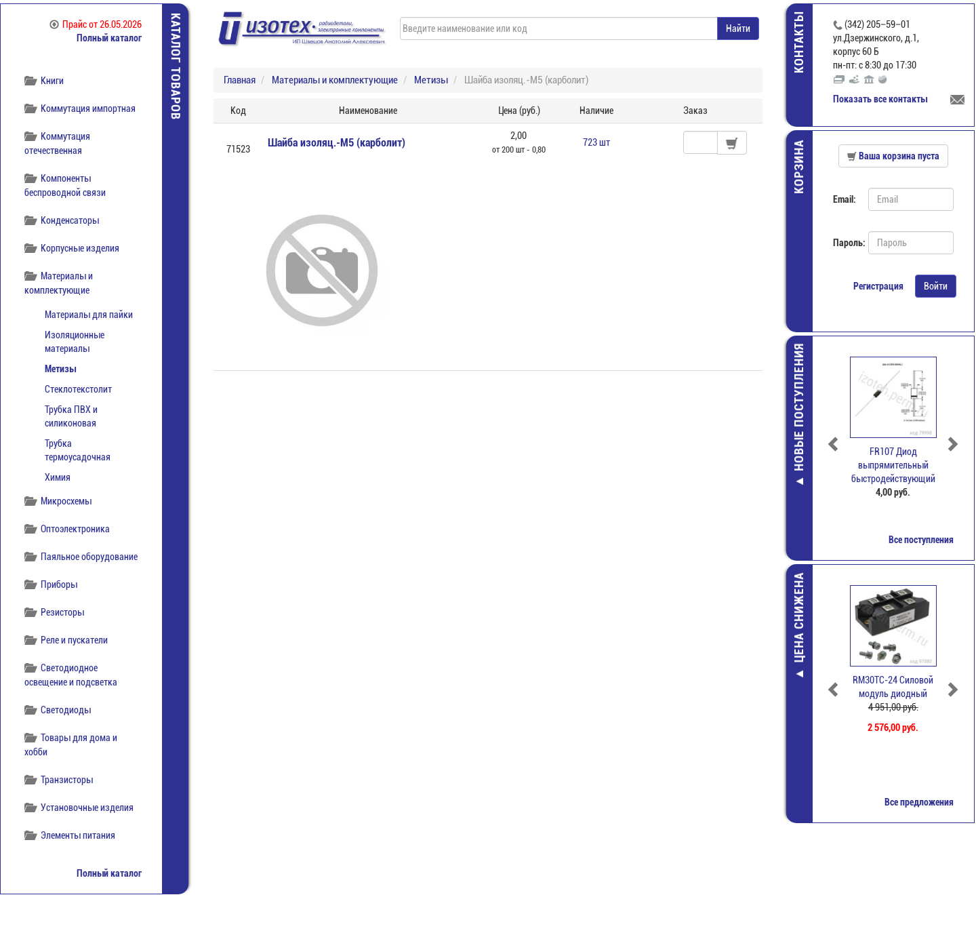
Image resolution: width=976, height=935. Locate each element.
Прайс (95, 24)
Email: (845, 199)
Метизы (60, 368)
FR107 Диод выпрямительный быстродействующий (895, 465)
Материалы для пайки (89, 314)
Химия (57, 477)
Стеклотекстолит (78, 389)
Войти (937, 286)
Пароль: (846, 242)
